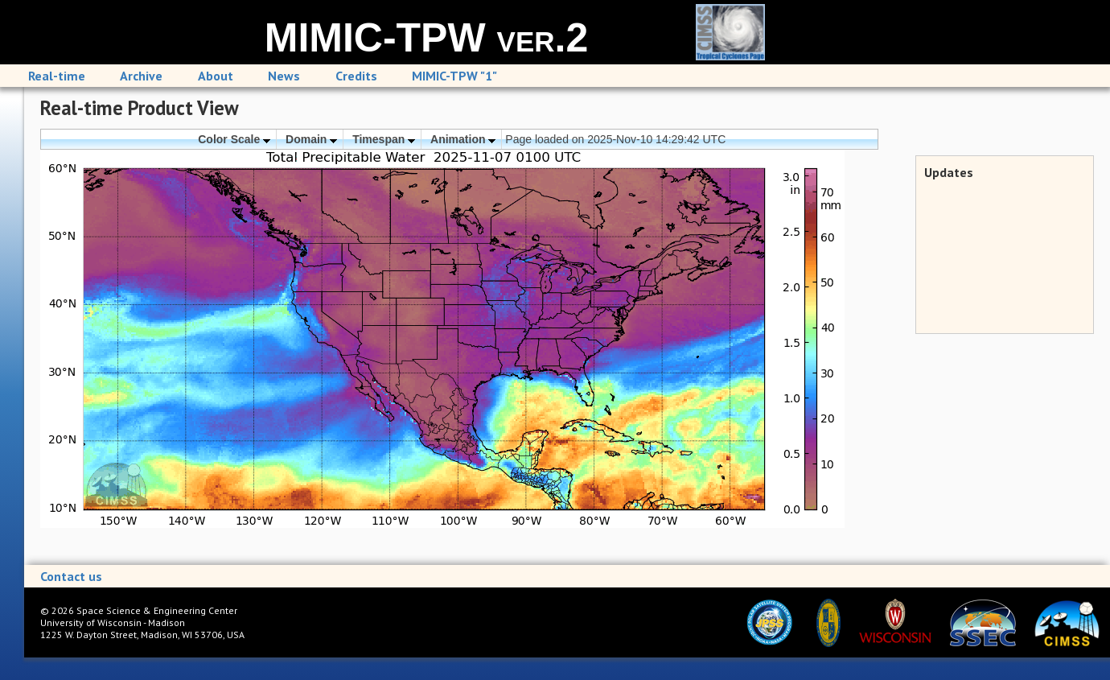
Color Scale (234, 139)
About (215, 76)
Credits (356, 76)
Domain (311, 139)
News (284, 76)
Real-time (56, 76)
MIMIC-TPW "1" (454, 76)
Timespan (383, 139)
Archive (141, 76)
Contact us (71, 576)
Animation (462, 139)
